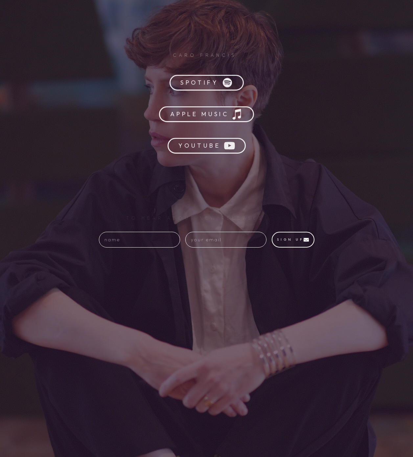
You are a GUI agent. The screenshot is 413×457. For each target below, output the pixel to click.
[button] (207, 84)
